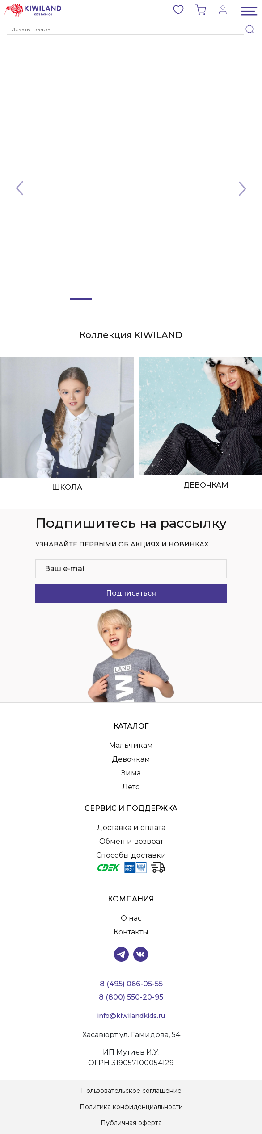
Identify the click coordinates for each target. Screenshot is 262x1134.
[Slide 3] (131, 299)
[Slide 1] (81, 299)
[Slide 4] (156, 299)
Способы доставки (131, 855)
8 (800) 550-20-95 (131, 997)
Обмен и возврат (131, 841)
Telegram (121, 954)
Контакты (131, 932)
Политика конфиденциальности (131, 1107)
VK (140, 954)
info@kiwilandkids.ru (131, 1016)
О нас (131, 918)
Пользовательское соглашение (131, 1091)
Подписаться (131, 593)
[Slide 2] (106, 299)
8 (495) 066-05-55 (131, 984)
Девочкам (131, 759)
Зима (131, 773)
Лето (131, 787)
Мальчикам (131, 745)
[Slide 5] (181, 299)
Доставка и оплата (131, 827)
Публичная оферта (131, 1123)
